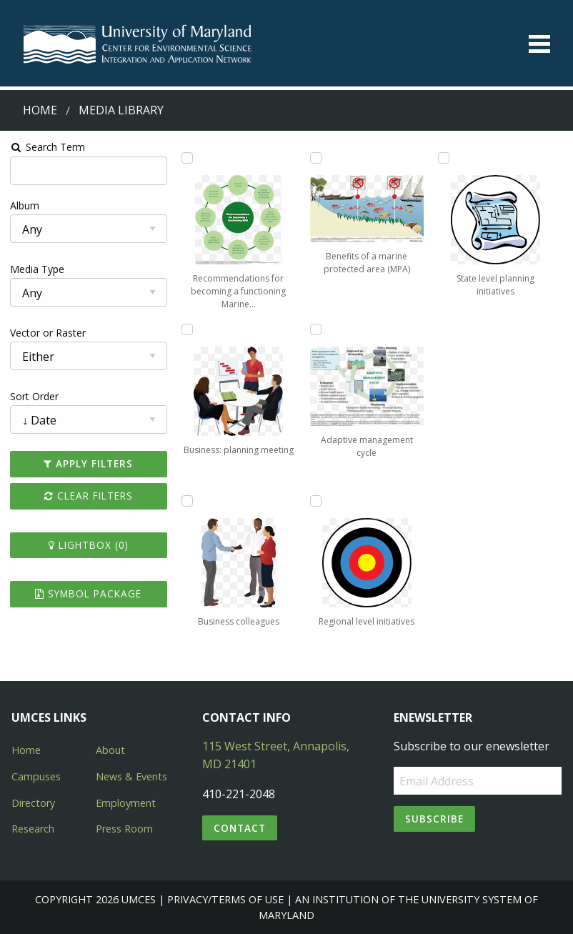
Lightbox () (88, 545)
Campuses (36, 776)
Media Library (121, 110)
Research (32, 828)
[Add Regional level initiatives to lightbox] (316, 501)
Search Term (46, 147)
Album (24, 205)
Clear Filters (88, 495)
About (110, 750)
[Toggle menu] (539, 44)
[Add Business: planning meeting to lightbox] (186, 329)
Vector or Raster (47, 332)
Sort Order (33, 396)
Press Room (124, 828)
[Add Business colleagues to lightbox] (186, 501)
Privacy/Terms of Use (225, 899)
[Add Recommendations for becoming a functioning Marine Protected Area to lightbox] (186, 158)
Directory (33, 803)
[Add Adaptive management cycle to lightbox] (316, 329)
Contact (240, 828)
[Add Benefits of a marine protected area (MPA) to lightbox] (316, 158)
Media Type (36, 269)
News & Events (131, 776)
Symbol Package (87, 593)
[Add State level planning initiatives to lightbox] (444, 158)
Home (40, 110)
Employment (126, 803)
